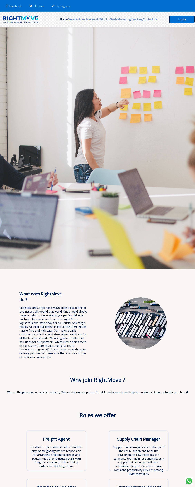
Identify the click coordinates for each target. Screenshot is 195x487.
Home (64, 19)
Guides (114, 19)
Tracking (137, 19)
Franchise (85, 19)
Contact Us (150, 19)
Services (73, 19)
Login (182, 19)
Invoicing (125, 19)
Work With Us (101, 19)
